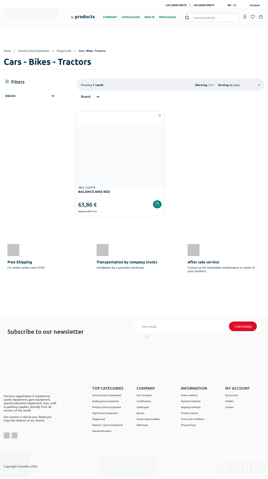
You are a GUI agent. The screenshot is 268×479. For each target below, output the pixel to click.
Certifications (144, 389)
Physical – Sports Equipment (107, 413)
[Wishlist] (130, 115)
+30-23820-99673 (203, 5)
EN (229, 5)
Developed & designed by (134, 474)
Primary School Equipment (106, 395)
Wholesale (142, 413)
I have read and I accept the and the (197, 325)
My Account (231, 383)
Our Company (144, 383)
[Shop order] (245, 85)
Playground (98, 407)
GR (234, 5)
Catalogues (143, 395)
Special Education (101, 419)
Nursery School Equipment (33, 50)
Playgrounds (64, 50)
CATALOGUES (131, 17)
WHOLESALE (167, 17)
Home (7, 50)
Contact (255, 5)
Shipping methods (191, 395)
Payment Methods (191, 389)
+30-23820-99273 (176, 5)
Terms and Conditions (201, 325)
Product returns (189, 401)
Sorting (223, 85)
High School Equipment (105, 401)
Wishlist (229, 389)
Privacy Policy (239, 325)
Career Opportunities (148, 407)
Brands (140, 401)
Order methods (189, 383)
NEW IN (149, 17)
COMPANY (110, 17)
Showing (201, 85)
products (85, 16)
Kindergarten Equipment (105, 389)
